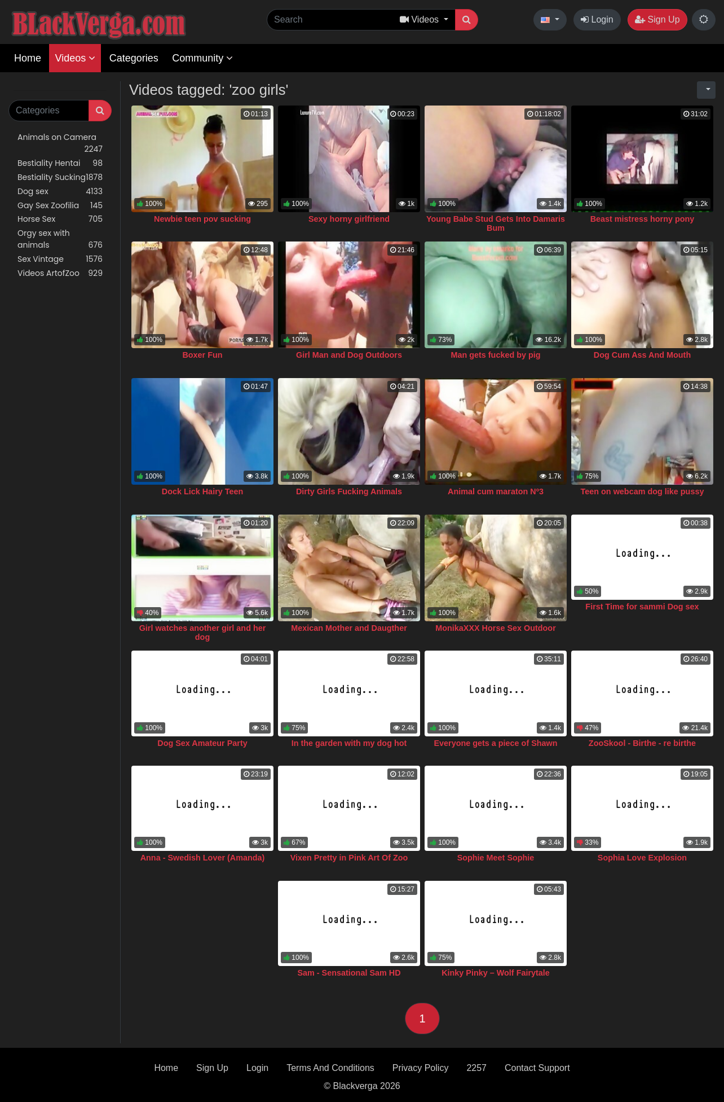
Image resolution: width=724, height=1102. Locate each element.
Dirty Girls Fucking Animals (349, 491)
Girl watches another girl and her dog (202, 633)
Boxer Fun (202, 354)
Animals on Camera (60, 143)
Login (597, 19)
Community (202, 58)
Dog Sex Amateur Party (202, 743)
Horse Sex (60, 219)
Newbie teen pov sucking (202, 218)
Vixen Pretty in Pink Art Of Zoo (349, 857)
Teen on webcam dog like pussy (642, 491)
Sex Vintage (60, 259)
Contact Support (537, 1068)
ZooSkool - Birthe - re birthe (642, 743)
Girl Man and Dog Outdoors (349, 354)
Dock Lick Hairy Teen (203, 491)
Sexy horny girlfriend (349, 218)
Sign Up (657, 19)
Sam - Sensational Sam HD (348, 972)
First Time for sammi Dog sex (642, 606)
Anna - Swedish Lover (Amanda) (202, 857)
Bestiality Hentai (60, 163)
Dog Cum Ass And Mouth (642, 354)
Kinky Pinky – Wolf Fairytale (496, 972)
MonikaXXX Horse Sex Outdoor (495, 628)
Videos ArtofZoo (60, 273)
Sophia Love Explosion (642, 857)
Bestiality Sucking (60, 177)
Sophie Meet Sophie (496, 857)
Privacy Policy (420, 1068)
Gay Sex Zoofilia (60, 206)
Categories (133, 58)
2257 (476, 1068)
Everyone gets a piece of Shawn (495, 743)
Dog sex (60, 191)
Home (27, 58)
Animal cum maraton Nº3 (496, 491)
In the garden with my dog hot (349, 743)
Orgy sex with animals (60, 239)
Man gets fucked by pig (495, 354)
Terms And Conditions (330, 1068)
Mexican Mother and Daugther (349, 628)
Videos (75, 58)
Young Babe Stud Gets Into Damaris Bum (495, 223)
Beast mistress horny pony (642, 218)
